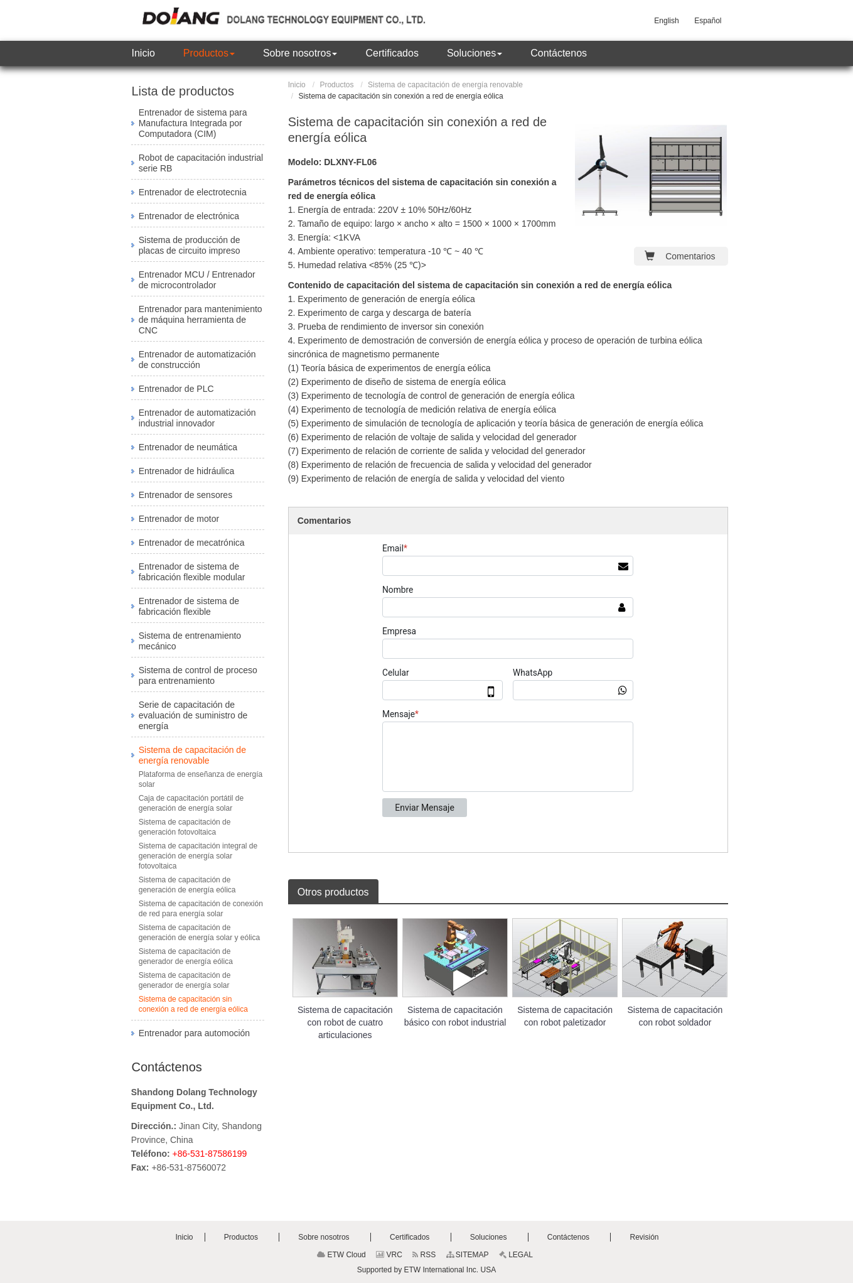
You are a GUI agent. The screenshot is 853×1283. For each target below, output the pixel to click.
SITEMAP (467, 1254)
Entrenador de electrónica (189, 216)
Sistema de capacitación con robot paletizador (565, 1016)
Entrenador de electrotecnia (193, 192)
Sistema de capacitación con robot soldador (674, 1016)
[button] (209, 53)
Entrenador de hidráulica (187, 471)
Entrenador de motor (179, 519)
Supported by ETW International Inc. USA (426, 1269)
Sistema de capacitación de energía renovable (445, 84)
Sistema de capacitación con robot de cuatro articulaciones (345, 1022)
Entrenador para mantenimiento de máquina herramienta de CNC (200, 319)
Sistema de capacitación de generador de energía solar (185, 980)
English (666, 20)
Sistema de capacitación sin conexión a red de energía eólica (193, 1004)
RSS (424, 1254)
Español (707, 20)
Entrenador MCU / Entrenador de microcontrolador (197, 279)
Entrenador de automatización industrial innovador (197, 418)
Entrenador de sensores (185, 495)
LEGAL (516, 1254)
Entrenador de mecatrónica (192, 543)
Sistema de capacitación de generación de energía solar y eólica (199, 932)
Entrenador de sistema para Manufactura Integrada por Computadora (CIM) (193, 123)
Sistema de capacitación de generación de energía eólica (187, 884)
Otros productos (333, 892)
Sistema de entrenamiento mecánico (190, 641)
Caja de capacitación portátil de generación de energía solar (191, 803)
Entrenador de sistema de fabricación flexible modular (192, 571)
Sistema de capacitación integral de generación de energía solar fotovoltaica (198, 856)
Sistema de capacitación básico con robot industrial (455, 1016)
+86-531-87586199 (210, 1154)
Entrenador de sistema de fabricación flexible (189, 606)
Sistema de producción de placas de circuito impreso (189, 245)
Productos (336, 84)
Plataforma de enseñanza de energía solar (200, 779)
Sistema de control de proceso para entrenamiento (198, 675)
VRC (389, 1254)
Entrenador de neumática (188, 447)
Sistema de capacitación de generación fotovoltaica (185, 827)
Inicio (297, 84)
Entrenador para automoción (194, 1033)
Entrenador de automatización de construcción (197, 359)
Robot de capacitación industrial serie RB (201, 163)
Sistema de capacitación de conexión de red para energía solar (201, 908)
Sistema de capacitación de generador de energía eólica (186, 956)
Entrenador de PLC (176, 389)
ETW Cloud (341, 1254)
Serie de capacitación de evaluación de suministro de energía (193, 715)
